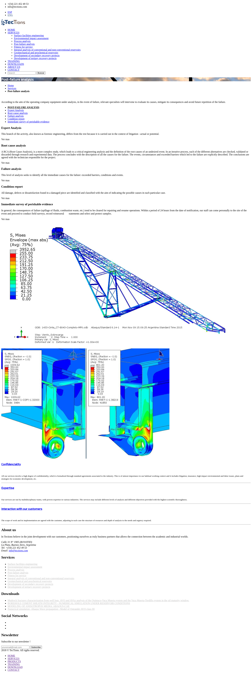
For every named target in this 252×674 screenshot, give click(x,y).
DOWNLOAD (15, 667)
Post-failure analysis (24, 44)
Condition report (16, 118)
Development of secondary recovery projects (37, 55)
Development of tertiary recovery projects (35, 58)
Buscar (41, 73)
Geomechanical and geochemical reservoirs (36, 52)
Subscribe (36, 647)
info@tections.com (18, 550)
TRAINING (14, 61)
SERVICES (13, 32)
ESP (10, 12)
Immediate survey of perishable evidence (28, 121)
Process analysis (22, 41)
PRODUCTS (14, 661)
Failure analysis (16, 116)
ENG (10, 15)
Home (11, 85)
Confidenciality (11, 464)
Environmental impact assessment (31, 38)
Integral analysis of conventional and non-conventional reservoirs (47, 49)
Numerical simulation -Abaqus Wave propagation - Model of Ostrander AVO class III (51, 609)
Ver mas (5, 139)
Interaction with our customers (21, 509)
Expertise (7, 488)
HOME (11, 29)
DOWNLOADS (16, 64)
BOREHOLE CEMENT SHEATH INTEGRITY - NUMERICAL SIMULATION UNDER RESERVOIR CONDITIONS (69, 603)
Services (12, 88)
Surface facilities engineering (29, 35)
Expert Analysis (16, 110)
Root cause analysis (18, 113)
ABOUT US (14, 67)
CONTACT (13, 69)
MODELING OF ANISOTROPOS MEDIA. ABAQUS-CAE (39, 606)
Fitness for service (23, 47)
